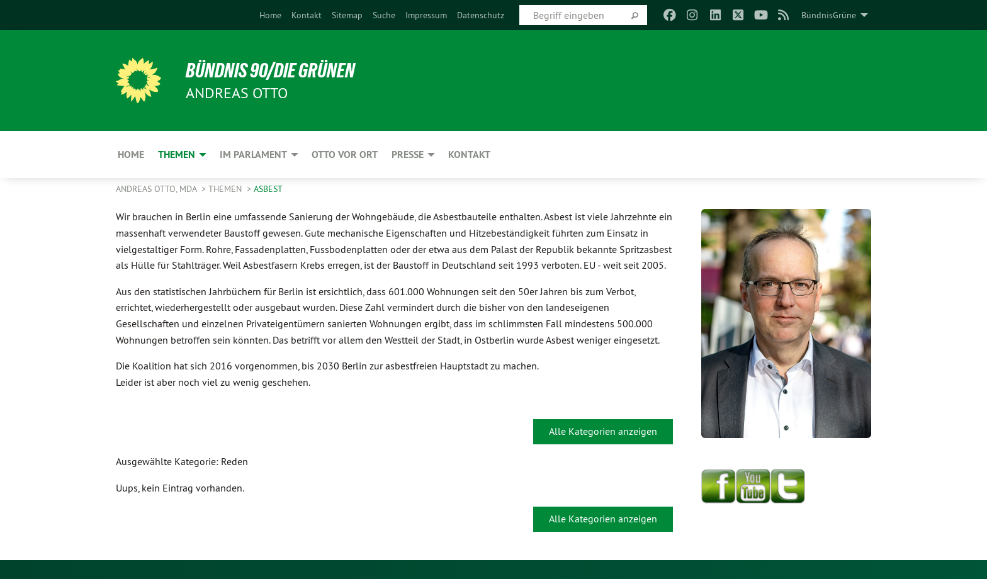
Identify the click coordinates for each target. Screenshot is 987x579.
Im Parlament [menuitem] (253, 154)
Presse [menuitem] (408, 154)
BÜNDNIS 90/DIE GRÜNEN (271, 70)
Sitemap (347, 15)
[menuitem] (270, 15)
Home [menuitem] (131, 154)
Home (270, 15)
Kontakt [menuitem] (469, 154)
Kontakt (306, 15)
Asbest (268, 188)
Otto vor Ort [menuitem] (345, 154)
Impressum (426, 15)
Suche (384, 15)
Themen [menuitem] (176, 154)
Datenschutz (480, 15)
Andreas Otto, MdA (157, 188)
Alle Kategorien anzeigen (603, 431)
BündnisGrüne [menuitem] (828, 15)
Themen (226, 188)
